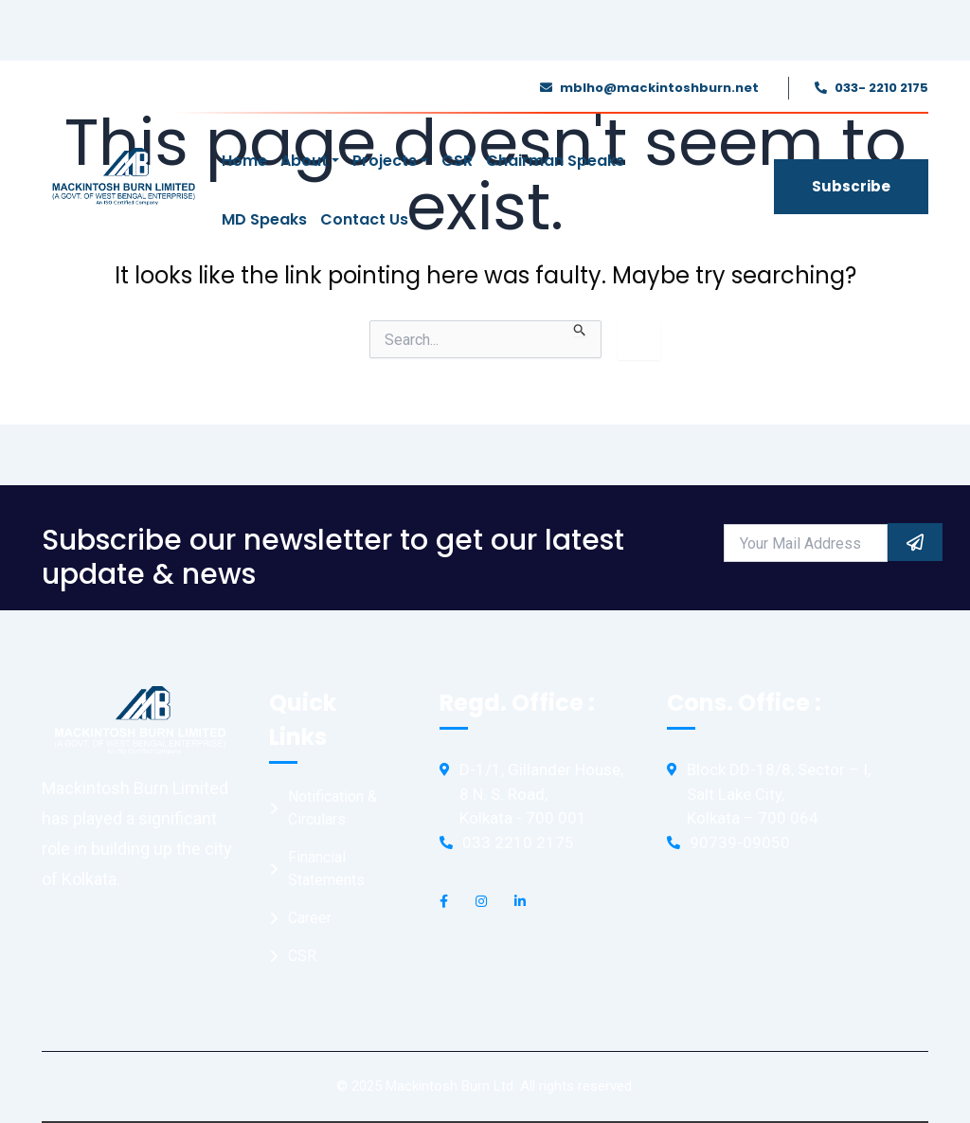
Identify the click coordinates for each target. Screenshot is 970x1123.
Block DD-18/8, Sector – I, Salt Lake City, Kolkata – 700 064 (779, 793)
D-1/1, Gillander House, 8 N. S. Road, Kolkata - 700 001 (541, 793)
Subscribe (851, 186)
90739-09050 (740, 842)
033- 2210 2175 (881, 88)
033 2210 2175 (518, 842)
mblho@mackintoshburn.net (659, 88)
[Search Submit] (580, 328)
